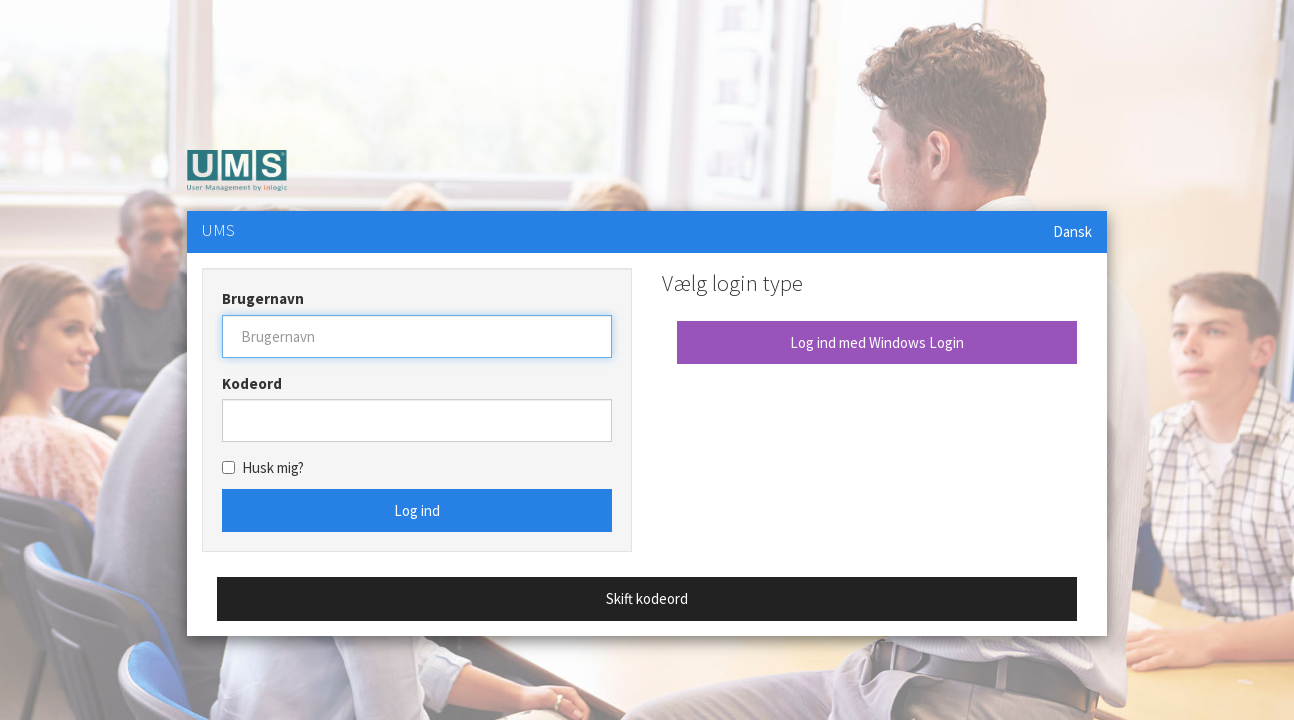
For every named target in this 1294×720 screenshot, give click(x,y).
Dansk (1072, 231)
